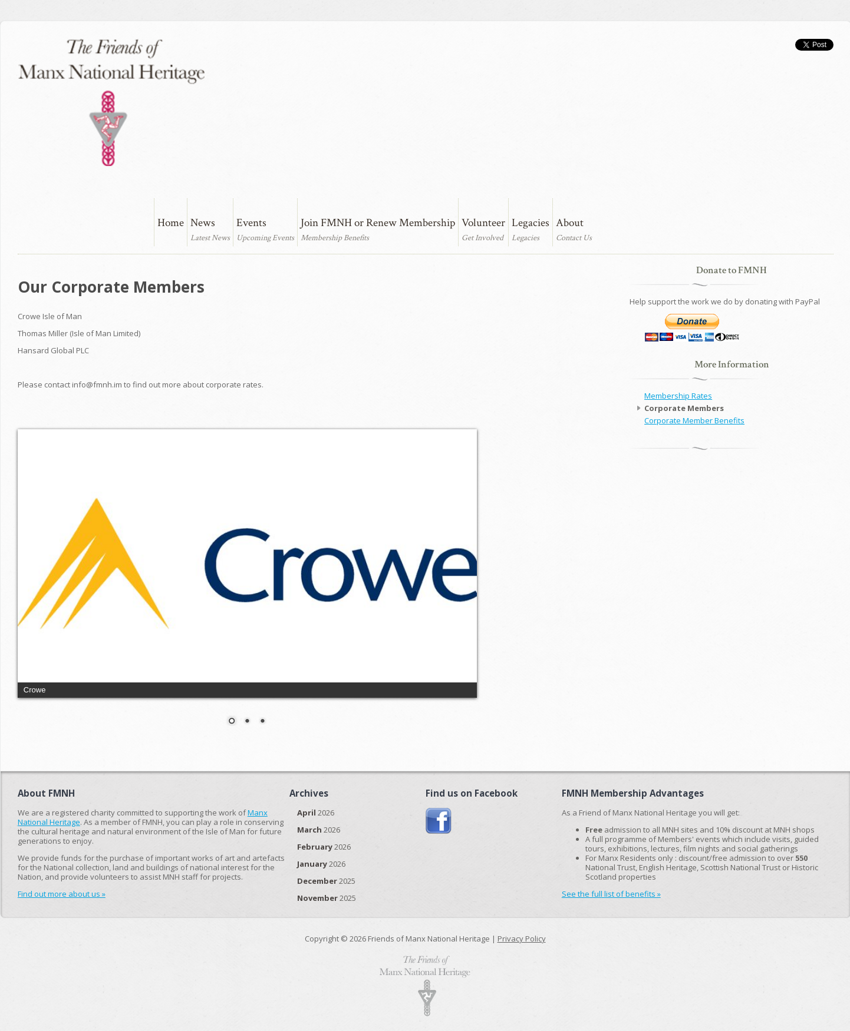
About (570, 223)
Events (251, 223)
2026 (315, 812)
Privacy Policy (522, 938)
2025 (326, 881)
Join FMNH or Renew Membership (378, 223)
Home (170, 223)
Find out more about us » (62, 894)
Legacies (530, 223)
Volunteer (483, 223)
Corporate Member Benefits (694, 420)
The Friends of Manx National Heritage (111, 102)
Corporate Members (684, 408)
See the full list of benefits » (611, 894)
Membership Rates (678, 395)
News (202, 223)
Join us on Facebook (439, 821)
